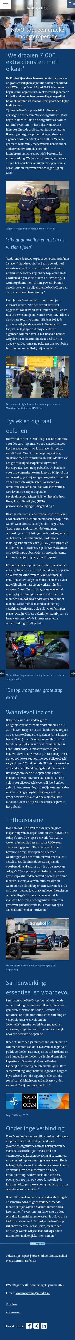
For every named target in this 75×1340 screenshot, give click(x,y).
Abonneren (13, 1312)
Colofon (11, 1304)
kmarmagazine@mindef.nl (33, 1293)
